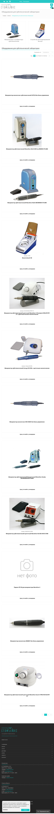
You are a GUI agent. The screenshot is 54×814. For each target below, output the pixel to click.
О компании (4, 744)
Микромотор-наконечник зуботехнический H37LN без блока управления (27, 95)
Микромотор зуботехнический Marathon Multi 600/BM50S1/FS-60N (27, 202)
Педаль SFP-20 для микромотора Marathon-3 (27, 587)
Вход (21, 1)
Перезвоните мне (43, 811)
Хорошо (25, 809)
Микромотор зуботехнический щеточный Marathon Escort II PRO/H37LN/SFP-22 (27, 695)
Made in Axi (5, 739)
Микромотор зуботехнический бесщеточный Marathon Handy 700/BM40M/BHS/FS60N (27, 477)
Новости (3, 755)
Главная (4, 15)
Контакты (4, 757)
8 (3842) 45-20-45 (9, 769)
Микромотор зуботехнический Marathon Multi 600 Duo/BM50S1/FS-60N (27, 149)
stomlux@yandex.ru (9, 771)
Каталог (9, 15)
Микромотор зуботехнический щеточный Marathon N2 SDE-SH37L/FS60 (27, 533)
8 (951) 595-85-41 (9, 789)
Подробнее (5, 809)
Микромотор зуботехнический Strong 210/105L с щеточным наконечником (27, 368)
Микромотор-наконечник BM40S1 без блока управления (27, 641)
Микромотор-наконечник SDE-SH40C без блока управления (27, 422)
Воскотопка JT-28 (27, 258)
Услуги (3, 748)
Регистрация (26, 1)
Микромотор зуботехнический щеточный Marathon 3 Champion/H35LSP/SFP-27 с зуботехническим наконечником (27, 313)
